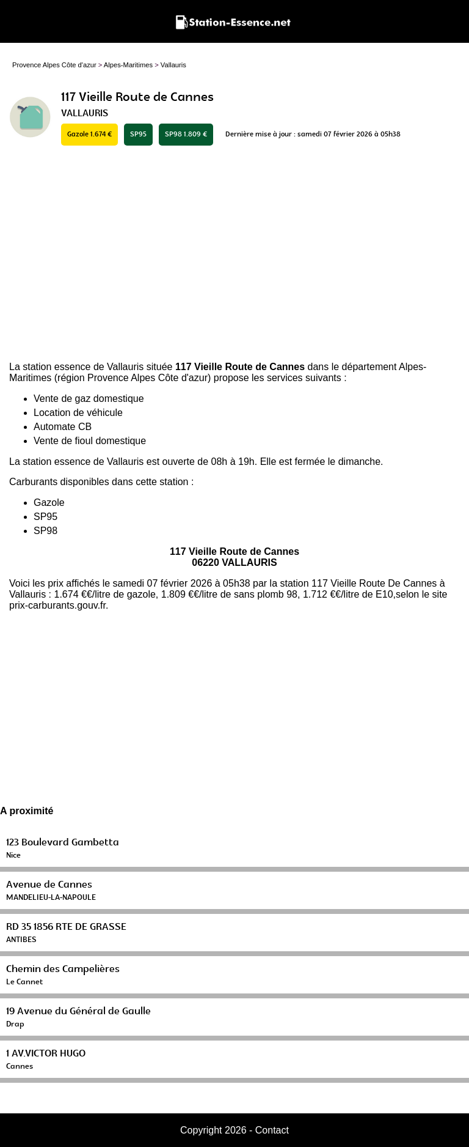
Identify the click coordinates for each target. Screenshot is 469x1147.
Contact (272, 1130)
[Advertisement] (234, 254)
